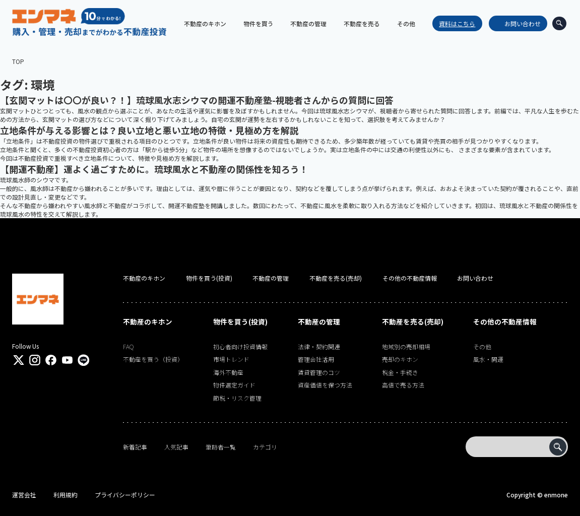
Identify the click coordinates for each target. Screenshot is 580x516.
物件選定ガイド (234, 384)
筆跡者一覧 (221, 446)
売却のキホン (400, 359)
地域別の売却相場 (406, 346)
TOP (18, 61)
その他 (482, 346)
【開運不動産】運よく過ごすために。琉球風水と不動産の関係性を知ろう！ (154, 168)
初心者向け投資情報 (240, 346)
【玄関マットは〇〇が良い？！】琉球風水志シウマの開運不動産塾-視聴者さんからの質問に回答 (197, 99)
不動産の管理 (270, 278)
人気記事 (176, 446)
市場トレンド (231, 359)
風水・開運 (488, 359)
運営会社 (24, 494)
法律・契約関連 (319, 346)
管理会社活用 (316, 359)
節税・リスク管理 (237, 398)
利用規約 (65, 494)
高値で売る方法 (403, 384)
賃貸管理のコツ (319, 372)
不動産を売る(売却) (335, 278)
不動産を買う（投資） (153, 359)
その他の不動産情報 (409, 278)
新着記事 (135, 446)
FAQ (128, 346)
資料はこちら (453, 23)
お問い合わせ (519, 23)
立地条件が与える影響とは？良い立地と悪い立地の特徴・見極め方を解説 (149, 130)
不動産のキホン (144, 278)
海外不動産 (228, 372)
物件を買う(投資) (209, 278)
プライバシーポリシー (125, 494)
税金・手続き (400, 372)
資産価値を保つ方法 (325, 384)
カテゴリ (265, 446)
